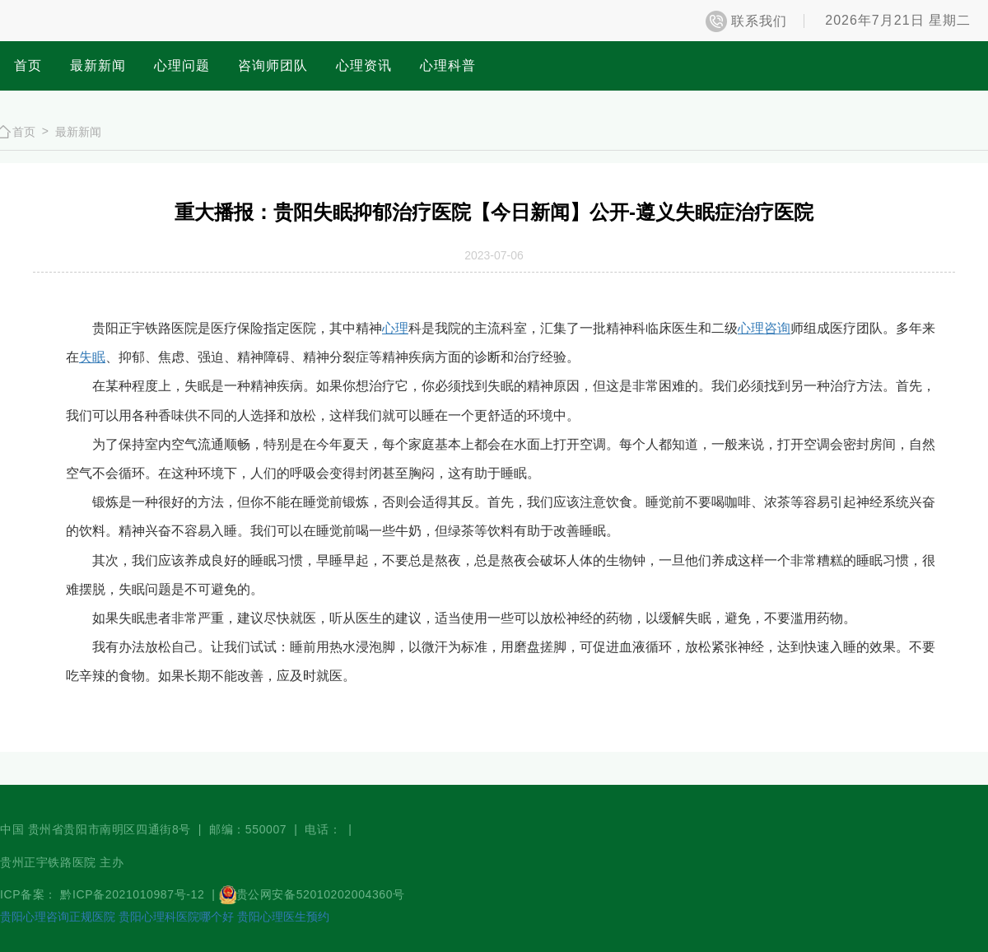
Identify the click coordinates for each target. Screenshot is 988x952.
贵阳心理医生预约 (283, 916)
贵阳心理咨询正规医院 (57, 916)
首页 (28, 65)
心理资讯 (364, 65)
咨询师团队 (273, 65)
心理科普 (448, 65)
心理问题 (182, 65)
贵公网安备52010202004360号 (320, 894)
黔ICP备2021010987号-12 (133, 894)
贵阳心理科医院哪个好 (176, 916)
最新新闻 (98, 65)
